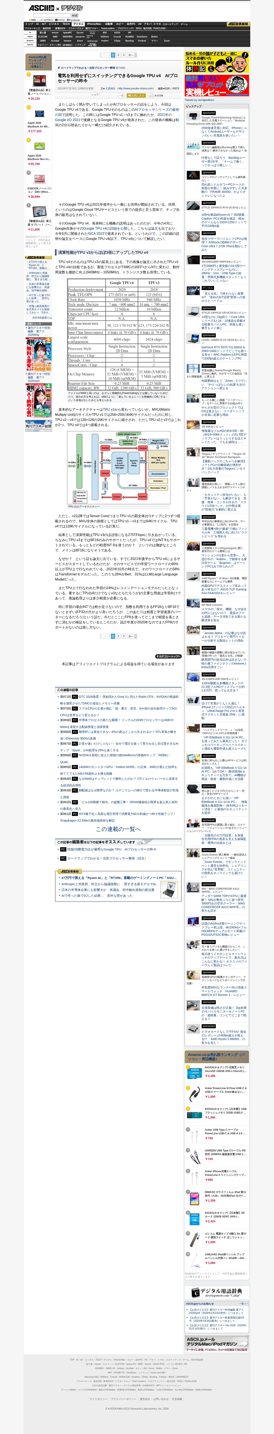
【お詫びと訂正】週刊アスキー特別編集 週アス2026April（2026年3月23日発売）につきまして (216, 1311)
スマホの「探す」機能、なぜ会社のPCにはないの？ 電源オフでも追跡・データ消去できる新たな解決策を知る (224, 614)
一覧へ (242, 1303)
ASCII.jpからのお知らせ (200, 1303)
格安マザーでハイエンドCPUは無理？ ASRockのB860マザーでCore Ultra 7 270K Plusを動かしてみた (224, 244)
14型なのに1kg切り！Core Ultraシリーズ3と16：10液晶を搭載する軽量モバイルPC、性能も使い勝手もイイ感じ (223, 322)
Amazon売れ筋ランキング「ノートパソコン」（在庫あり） (38, 62)
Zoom (167, 41)
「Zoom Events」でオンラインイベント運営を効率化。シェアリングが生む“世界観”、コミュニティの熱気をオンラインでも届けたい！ (223, 869)
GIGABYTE (80, 37)
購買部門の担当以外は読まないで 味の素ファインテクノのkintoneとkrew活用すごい (225, 663)
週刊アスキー (91, 28)
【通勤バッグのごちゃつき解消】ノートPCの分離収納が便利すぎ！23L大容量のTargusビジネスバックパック (223, 467)
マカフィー (42, 45)
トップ (29, 23)
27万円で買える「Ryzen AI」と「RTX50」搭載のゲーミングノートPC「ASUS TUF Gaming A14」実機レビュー (143, 878)
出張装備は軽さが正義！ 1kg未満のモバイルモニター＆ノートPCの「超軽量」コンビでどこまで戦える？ (223, 1013)
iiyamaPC (67, 32)
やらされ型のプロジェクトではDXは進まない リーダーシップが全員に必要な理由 (223, 411)
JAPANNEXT (68, 44)
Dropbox (105, 41)
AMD (55, 37)
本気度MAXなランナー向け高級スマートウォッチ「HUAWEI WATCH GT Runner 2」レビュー (224, 991)
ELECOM (42, 37)
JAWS (43, 41)
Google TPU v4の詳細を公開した (108, 228)
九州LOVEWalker (164, 1390)
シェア (95, 94)
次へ (131, 55)
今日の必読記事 (99, 1385)
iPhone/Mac (94, 23)
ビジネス (54, 23)
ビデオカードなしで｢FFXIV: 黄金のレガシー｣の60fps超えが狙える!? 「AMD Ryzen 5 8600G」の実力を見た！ (223, 1037)
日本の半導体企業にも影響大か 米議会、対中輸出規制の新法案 (108, 890)
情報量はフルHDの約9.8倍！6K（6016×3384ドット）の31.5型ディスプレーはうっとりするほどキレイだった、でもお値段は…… (223, 436)
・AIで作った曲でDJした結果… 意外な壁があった (38, 298)
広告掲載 (177, 1399)
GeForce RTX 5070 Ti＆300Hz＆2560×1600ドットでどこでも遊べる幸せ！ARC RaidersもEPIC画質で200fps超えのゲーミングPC (224, 353)
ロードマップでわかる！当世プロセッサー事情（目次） (107, 858)
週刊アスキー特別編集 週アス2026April (39, 377)
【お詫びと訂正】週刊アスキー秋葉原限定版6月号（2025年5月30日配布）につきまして (216, 1319)
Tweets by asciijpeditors (199, 100)
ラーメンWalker (68, 1390)
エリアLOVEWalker (87, 1390)
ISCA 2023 (96, 233)
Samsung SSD (92, 1377)
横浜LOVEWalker (107, 1390)
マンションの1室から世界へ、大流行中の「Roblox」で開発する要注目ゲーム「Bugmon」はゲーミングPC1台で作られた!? (224, 561)
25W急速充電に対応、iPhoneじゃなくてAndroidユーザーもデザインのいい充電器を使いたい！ (224, 131)
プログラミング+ (126, 28)
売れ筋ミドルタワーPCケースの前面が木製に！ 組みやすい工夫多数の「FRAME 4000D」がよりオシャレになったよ (224, 190)
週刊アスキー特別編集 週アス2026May (39, 331)
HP (129, 32)
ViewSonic (142, 37)
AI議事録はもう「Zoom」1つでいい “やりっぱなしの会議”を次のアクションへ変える (224, 384)
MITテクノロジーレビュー (168, 1385)
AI (37, 23)
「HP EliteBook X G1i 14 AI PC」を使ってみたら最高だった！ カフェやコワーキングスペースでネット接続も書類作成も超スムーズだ (224, 743)
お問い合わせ (161, 1399)
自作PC (131, 23)
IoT (44, 23)
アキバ (148, 23)
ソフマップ (80, 45)
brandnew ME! (92, 45)
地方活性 (147, 28)
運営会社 (145, 1399)
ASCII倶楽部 (238, 24)
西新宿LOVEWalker (126, 1390)
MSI (105, 32)
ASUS (117, 32)
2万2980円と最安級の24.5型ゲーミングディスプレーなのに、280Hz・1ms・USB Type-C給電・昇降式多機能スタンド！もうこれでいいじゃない (223, 273)
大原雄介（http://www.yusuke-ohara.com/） (130, 88)
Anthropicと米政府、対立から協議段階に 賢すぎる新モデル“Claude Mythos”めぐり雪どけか (128, 884)
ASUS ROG (67, 37)
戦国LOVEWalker (203, 1390)
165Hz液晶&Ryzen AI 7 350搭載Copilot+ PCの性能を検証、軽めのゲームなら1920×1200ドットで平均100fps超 (224, 220)
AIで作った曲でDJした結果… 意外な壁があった (97, 895)
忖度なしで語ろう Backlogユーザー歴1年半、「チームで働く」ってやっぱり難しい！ (223, 161)
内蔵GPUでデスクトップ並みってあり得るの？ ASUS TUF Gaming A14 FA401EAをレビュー (224, 589)
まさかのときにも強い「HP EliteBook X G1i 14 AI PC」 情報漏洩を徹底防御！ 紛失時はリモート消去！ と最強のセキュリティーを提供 (224, 805)
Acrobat (55, 41)
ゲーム (184, 24)
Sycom (79, 32)
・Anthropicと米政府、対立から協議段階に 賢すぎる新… (38, 276)
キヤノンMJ (55, 45)
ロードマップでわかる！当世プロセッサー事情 (88, 67)
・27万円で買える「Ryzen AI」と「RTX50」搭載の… (38, 265)
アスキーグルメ (75, 28)
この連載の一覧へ (118, 829)
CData (117, 41)
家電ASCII (60, 28)
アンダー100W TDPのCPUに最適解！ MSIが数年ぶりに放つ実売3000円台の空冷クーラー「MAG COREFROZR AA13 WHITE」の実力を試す (223, 903)
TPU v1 (108, 409)
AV (140, 23)
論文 (154, 228)
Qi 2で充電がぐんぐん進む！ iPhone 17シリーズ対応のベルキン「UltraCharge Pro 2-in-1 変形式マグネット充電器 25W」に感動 (223, 711)
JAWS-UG (110, 1368)
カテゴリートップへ (168, 656)
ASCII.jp (41, 8)
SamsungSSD (90, 36)
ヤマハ (154, 41)
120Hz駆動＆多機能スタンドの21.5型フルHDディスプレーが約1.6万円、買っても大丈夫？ (223, 686)
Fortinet (142, 41)
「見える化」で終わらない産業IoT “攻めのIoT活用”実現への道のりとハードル (223, 297)
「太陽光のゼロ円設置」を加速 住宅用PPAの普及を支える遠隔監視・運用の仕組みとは (223, 839)
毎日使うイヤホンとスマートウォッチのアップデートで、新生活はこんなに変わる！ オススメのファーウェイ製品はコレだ (224, 959)
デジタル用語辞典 (132, 1385)
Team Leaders (139, 1381)
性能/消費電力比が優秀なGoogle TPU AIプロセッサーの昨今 (112, 849)
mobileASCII (149, 1385)
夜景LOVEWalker (146, 1390)
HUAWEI (129, 37)
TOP (72, 1360)
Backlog (129, 41)
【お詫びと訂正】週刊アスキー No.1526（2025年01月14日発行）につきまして (217, 1327)
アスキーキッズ (32, 28)
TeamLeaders (108, 28)
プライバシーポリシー (124, 1399)
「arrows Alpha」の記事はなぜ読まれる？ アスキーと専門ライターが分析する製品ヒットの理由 (223, 636)
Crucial (117, 37)
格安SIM (47, 28)
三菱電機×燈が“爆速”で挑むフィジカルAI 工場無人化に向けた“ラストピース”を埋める (224, 532)
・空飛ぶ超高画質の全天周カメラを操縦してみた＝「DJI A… (38, 309)
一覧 (121, 95)
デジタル (69, 7)
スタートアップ (170, 24)
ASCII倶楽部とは (42, 317)
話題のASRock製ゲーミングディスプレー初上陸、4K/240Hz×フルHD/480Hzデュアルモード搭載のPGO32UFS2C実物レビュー (224, 929)
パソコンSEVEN (92, 32)
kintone (67, 41)
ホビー (120, 23)
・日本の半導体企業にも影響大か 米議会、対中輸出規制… (37, 287)
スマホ (157, 23)
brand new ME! (158, 1372)
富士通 (43, 32)
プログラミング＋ (156, 1381)
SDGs (139, 28)
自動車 (109, 23)
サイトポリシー (99, 1399)
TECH (66, 23)
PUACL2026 (159, 28)
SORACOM (124, 1377)
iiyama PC (131, 1364)
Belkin (154, 37)
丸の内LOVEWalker (184, 1390)
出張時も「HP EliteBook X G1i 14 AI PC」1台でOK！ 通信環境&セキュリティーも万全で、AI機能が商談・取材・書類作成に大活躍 (224, 773)
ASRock (105, 37)
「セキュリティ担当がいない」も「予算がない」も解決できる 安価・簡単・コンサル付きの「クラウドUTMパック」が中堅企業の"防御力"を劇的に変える (223, 502)
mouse (55, 32)
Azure (80, 41)
